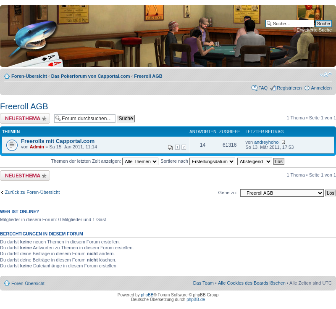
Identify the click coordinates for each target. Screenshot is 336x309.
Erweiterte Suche (314, 29)
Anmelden (321, 87)
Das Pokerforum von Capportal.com (90, 76)
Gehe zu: (227, 192)
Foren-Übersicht (29, 76)
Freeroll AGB (148, 76)
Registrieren (289, 87)
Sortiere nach (197, 161)
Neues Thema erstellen (25, 118)
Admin (37, 146)
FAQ (263, 87)
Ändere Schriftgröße (326, 74)
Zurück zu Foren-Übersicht (32, 192)
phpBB (147, 295)
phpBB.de (195, 299)
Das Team (203, 282)
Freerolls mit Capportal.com (57, 141)
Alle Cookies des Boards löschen (252, 282)
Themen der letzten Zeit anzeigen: (104, 161)
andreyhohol (267, 142)
